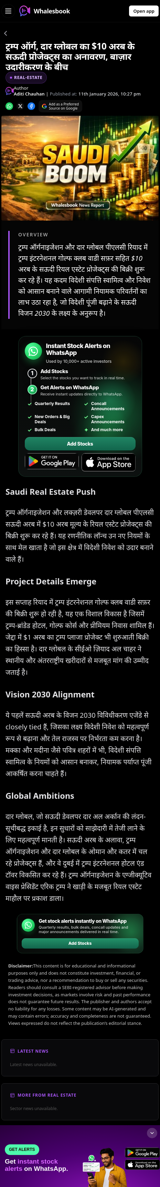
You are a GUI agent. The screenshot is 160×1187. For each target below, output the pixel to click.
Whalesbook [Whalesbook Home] (44, 10)
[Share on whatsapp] (9, 106)
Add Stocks (80, 444)
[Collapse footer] (152, 1133)
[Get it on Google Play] (52, 462)
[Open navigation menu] (8, 11)
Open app (143, 11)
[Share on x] (20, 106)
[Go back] (5, 34)
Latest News (33, 1051)
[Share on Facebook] (31, 106)
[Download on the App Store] (109, 462)
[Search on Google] (60, 106)
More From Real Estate (47, 1095)
